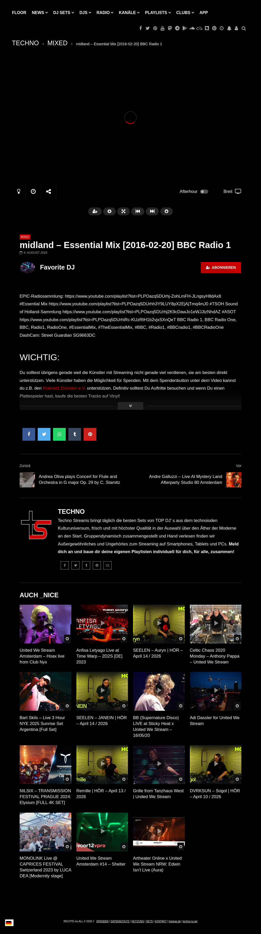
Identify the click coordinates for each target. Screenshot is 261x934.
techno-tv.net (190, 921)
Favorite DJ (57, 267)
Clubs (183, 12)
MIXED (57, 42)
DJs (83, 12)
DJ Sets (61, 12)
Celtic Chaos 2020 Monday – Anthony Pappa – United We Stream (215, 656)
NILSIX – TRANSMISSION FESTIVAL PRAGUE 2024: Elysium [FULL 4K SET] (45, 796)
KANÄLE (127, 12)
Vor (238, 466)
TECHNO (25, 42)
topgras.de (175, 921)
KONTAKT (160, 921)
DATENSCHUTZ (120, 921)
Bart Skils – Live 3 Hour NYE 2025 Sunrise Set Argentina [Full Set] (42, 723)
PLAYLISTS (156, 12)
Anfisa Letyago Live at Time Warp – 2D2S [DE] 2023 (99, 656)
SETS (149, 921)
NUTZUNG (138, 921)
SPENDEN (102, 921)
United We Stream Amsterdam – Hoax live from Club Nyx (42, 656)
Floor (19, 12)
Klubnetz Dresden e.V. (64, 388)
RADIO (103, 12)
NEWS (38, 12)
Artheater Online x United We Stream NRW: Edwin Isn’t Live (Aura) (157, 864)
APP (204, 12)
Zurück (25, 466)
